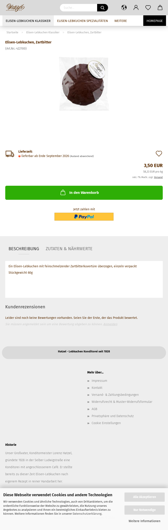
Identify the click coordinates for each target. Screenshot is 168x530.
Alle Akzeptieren (144, 497)
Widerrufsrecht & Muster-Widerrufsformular (122, 402)
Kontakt (97, 388)
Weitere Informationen (144, 521)
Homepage (155, 21)
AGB (94, 409)
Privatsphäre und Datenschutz (113, 416)
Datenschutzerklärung (87, 513)
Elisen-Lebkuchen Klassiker (28, 21)
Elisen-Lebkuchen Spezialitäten (82, 21)
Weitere (120, 21)
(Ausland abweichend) (82, 156)
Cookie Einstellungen (106, 423)
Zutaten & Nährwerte (69, 248)
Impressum (99, 381)
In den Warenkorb (79, 192)
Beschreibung (24, 248)
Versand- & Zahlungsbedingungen (115, 395)
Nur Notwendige (144, 510)
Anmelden (110, 324)
